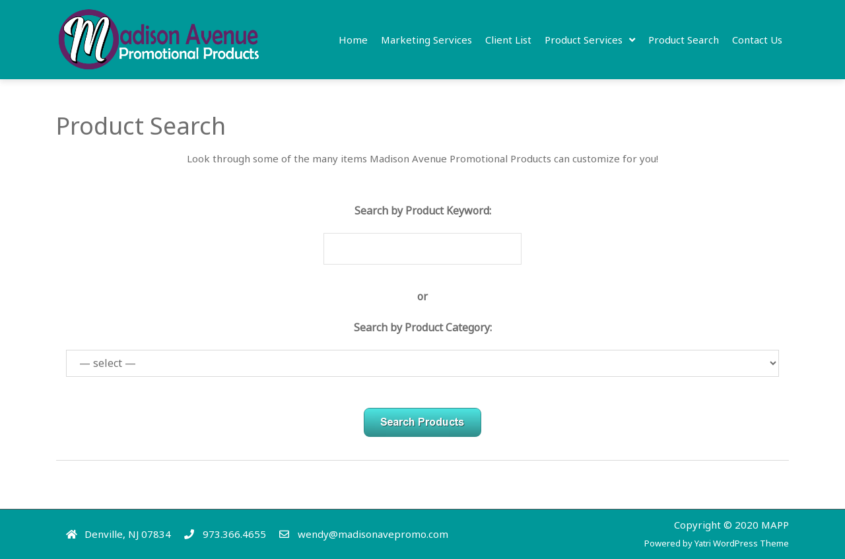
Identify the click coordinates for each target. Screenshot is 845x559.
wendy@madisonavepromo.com (373, 534)
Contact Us (757, 39)
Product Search (683, 39)
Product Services (584, 39)
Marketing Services (426, 39)
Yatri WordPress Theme (741, 543)
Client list (508, 39)
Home (353, 39)
